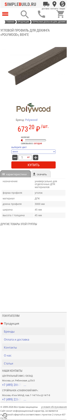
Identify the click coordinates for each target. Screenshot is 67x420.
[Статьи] (34, 363)
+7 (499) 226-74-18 (14, 399)
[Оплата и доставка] (46, 4)
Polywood (31, 119)
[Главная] (21, 4)
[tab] (15, 173)
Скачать (42, 174)
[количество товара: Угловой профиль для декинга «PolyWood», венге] (22, 157)
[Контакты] (54, 4)
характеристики (16, 174)
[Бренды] (34, 331)
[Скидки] (62, 4)
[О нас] (34, 355)
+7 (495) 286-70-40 (14, 385)
